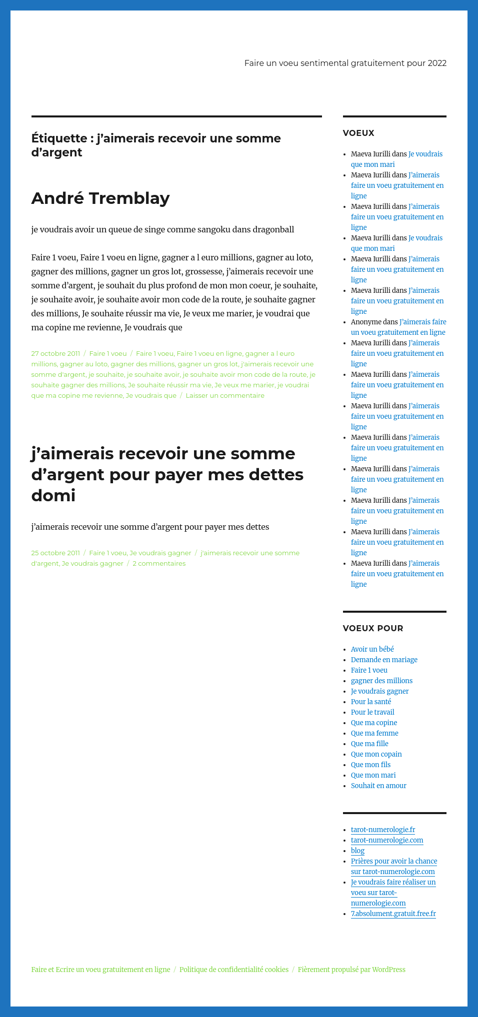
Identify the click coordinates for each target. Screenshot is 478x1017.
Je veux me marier (244, 385)
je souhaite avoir (153, 374)
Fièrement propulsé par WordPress (352, 970)
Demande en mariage (384, 660)
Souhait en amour (378, 786)
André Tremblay (101, 198)
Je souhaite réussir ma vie (170, 385)
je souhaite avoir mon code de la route (245, 374)
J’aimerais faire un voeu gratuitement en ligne (397, 185)
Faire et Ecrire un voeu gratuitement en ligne (101, 970)
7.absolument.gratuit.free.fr (393, 914)
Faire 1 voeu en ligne (209, 353)
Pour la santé (371, 702)
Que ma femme (374, 733)
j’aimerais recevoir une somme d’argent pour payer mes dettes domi (168, 474)
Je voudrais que (151, 395)
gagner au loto (84, 364)
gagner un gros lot (208, 364)
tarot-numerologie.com (387, 840)
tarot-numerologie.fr (383, 830)
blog (357, 851)
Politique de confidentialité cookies (234, 970)
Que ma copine (374, 723)
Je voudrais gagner (161, 553)
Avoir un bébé (372, 649)
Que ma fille (369, 744)
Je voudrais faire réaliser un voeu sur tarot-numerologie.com (393, 893)
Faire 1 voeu (108, 353)
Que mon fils (371, 765)
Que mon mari (373, 775)
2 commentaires (159, 563)
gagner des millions (142, 364)
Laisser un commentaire (225, 395)
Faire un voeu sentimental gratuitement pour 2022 (345, 63)
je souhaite (106, 374)
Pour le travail (372, 712)
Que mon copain (376, 754)
